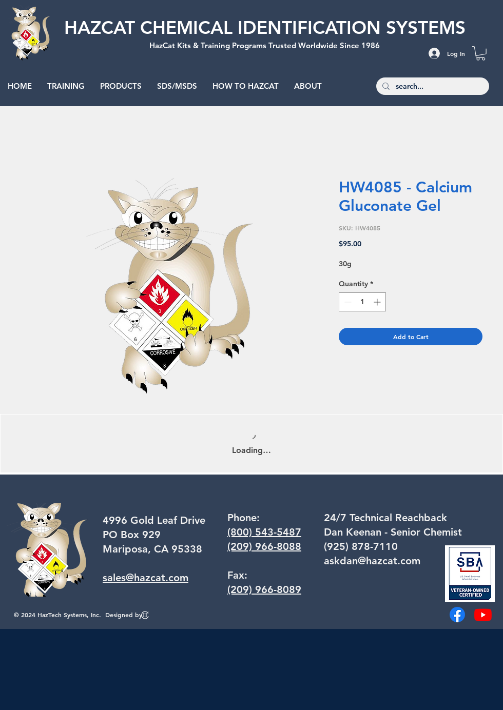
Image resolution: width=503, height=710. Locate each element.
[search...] (432, 86)
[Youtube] (483, 614)
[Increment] (378, 302)
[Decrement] (346, 302)
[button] (480, 53)
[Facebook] (457, 614)
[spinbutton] (362, 302)
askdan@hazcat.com (372, 561)
